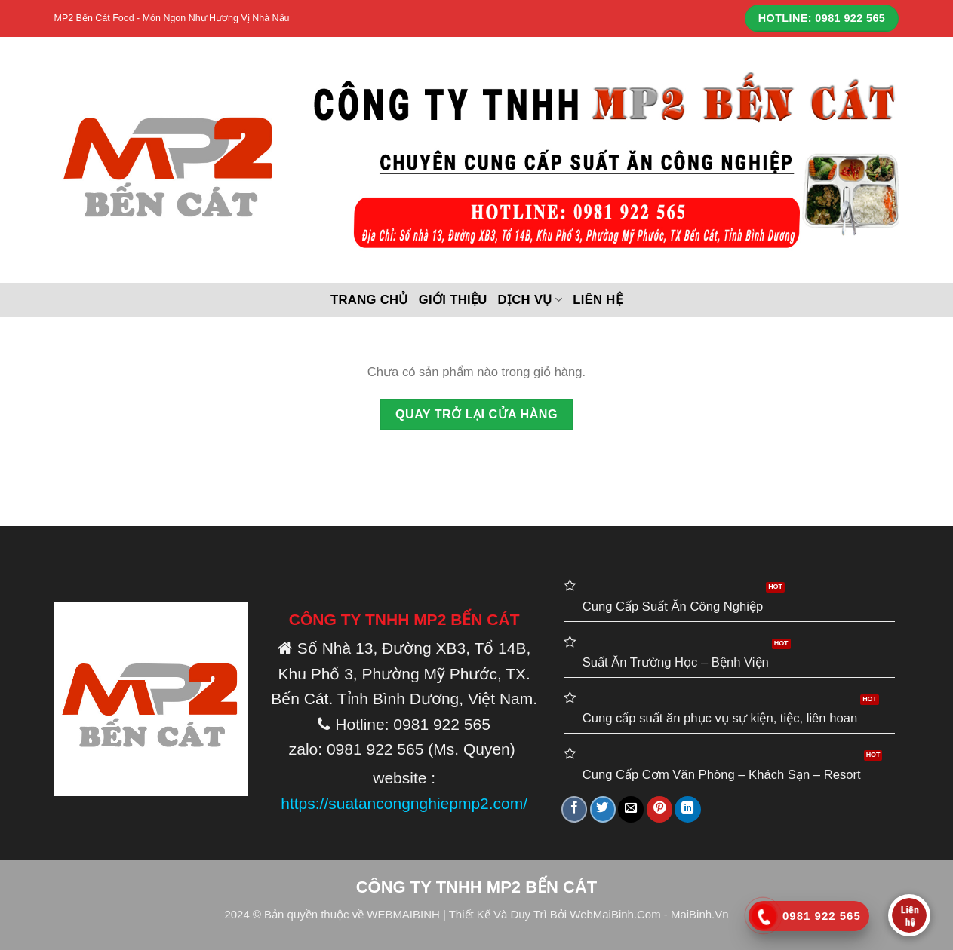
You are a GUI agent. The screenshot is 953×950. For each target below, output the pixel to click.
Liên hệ (598, 300)
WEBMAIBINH (403, 914)
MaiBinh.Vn (700, 914)
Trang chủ (369, 300)
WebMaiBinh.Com (615, 914)
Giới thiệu (453, 300)
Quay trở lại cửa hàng (476, 414)
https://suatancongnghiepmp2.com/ (404, 803)
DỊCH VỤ (530, 300)
